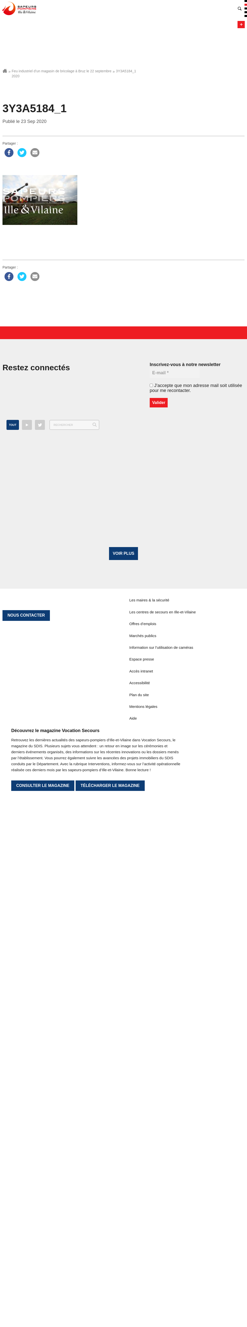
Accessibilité (139, 1060)
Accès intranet (141, 1048)
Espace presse (141, 1036)
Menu (241, 24)
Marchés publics (142, 1013)
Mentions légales (143, 1083)
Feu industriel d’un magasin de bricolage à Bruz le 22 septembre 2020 (62, 73)
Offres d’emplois (142, 1001)
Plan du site (139, 1072)
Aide (133, 1095)
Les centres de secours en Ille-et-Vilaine (162, 989)
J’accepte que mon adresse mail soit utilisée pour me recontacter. (196, 388)
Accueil (4, 71)
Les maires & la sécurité (149, 977)
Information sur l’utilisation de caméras (161, 1024)
